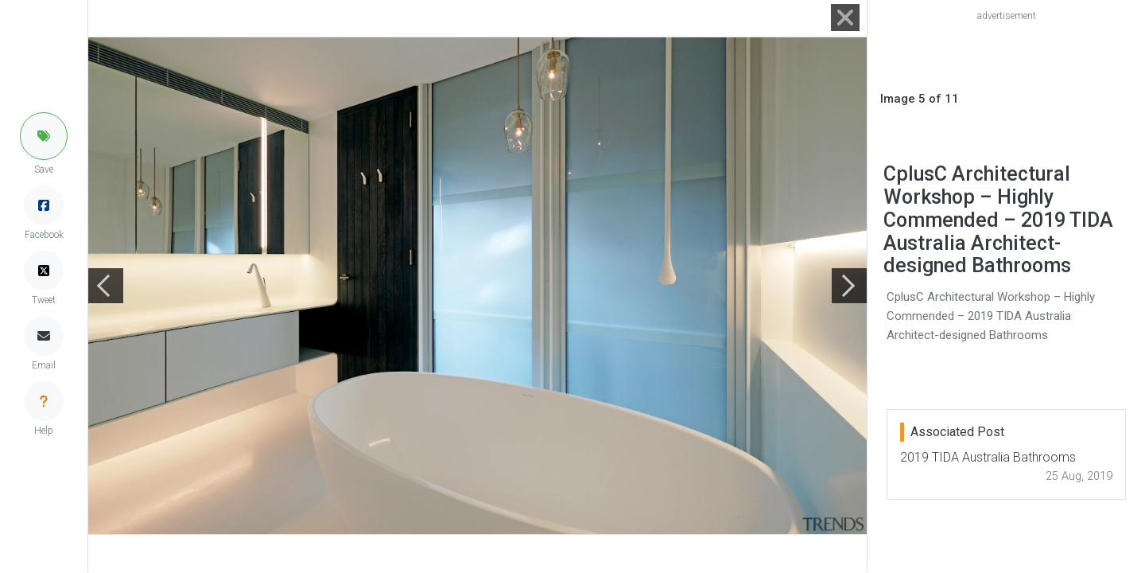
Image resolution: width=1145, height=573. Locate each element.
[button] (44, 136)
